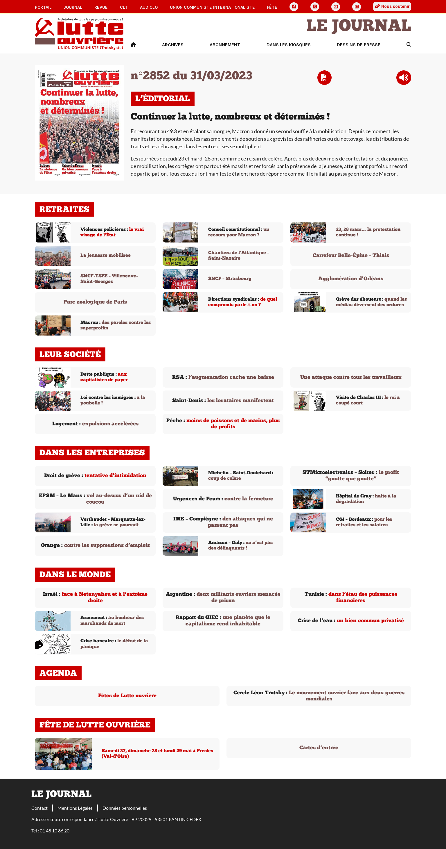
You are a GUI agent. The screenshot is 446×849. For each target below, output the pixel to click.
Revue (101, 7)
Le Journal (359, 27)
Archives (173, 44)
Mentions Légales (75, 808)
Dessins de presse (358, 44)
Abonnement (225, 44)
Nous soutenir (392, 6)
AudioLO (149, 7)
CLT (124, 7)
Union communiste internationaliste (212, 7)
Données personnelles (124, 808)
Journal (73, 7)
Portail (43, 7)
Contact (39, 808)
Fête (272, 7)
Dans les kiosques (289, 44)
